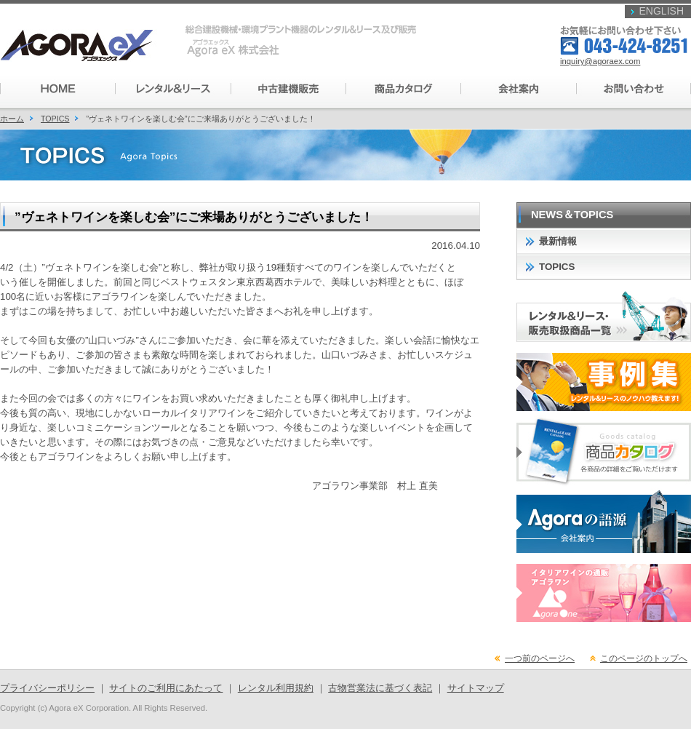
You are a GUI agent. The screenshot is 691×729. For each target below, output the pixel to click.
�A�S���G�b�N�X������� (83, 45)
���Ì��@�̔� (287, 89)
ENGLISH (661, 11)
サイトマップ (475, 687)
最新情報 (558, 241)
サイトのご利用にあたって (166, 687)
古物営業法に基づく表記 (380, 687)
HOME (57, 89)
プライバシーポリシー (47, 687)
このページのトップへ (643, 658)
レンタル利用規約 (275, 687)
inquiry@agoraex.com (600, 61)
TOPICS (55, 118)
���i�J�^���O (402, 89)
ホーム (12, 118)
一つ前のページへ (540, 658)
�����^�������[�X (172, 89)
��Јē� (517, 89)
